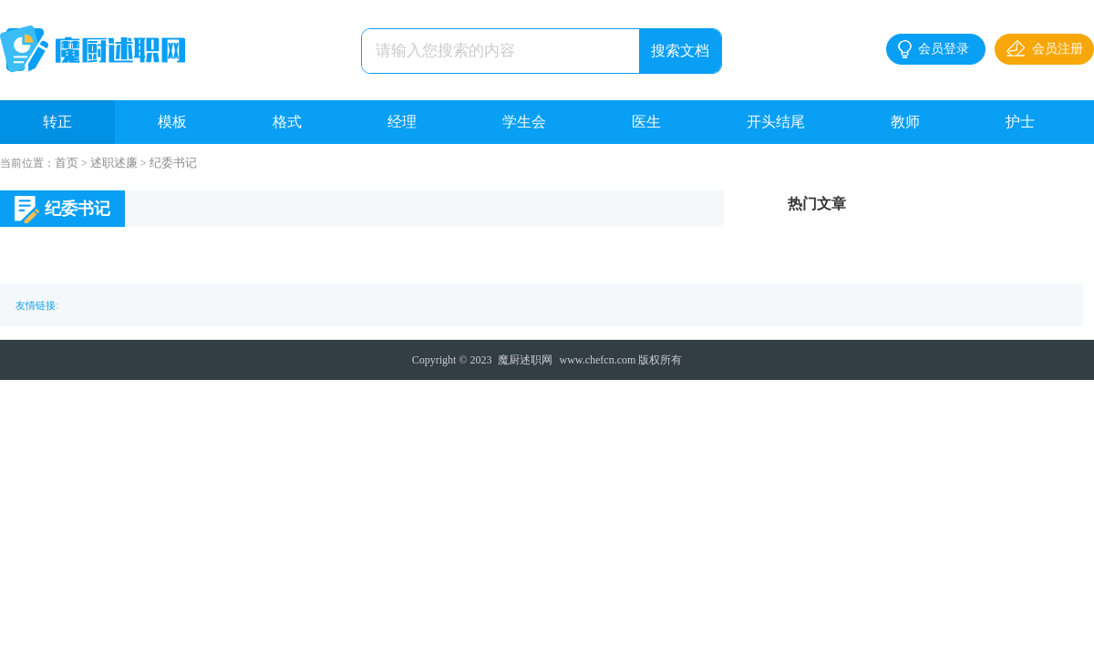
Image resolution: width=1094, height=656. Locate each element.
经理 (402, 121)
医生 (646, 121)
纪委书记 (173, 162)
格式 (287, 121)
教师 (905, 121)
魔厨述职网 (525, 360)
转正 (57, 121)
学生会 (524, 121)
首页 (66, 162)
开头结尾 (776, 121)
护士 (1020, 121)
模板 (172, 121)
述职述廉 (114, 162)
